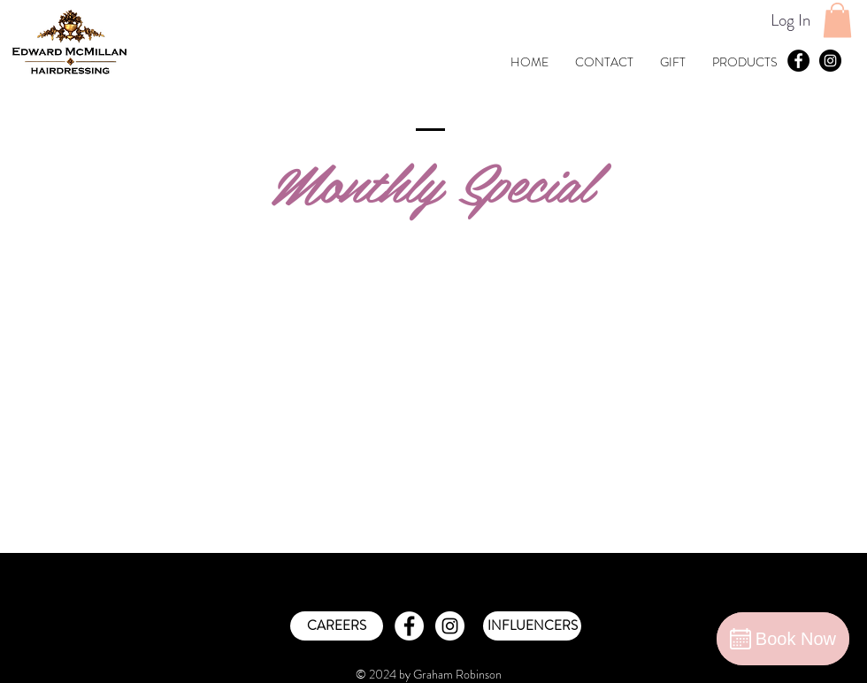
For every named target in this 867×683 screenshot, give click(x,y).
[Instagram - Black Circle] (830, 61)
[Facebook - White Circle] (409, 626)
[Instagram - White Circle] (449, 626)
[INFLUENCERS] (532, 626)
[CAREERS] (336, 626)
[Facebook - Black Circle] (798, 61)
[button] (837, 20)
